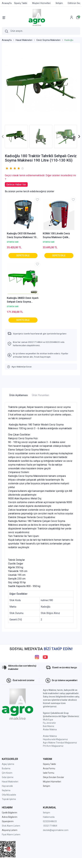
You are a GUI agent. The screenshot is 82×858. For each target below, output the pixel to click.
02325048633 (50, 821)
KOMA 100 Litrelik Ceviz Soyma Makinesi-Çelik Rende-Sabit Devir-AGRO (57, 235)
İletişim (46, 812)
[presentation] (3, 136)
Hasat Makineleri (10, 781)
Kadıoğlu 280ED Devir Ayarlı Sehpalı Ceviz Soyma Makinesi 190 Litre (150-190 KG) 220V (23, 300)
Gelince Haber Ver (16, 184)
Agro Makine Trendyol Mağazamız (60, 742)
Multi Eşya (48, 719)
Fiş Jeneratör (49, 723)
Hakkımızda (49, 817)
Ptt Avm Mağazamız (53, 746)
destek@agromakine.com (55, 830)
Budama (6, 768)
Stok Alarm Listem (11, 826)
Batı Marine (48, 726)
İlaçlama (6, 790)
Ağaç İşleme (8, 764)
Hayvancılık (7, 786)
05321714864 (50, 826)
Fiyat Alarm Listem (11, 834)
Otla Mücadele (9, 795)
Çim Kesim (7, 773)
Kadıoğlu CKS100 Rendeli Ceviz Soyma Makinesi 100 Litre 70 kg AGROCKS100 (22, 235)
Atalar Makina (50, 729)
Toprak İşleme (9, 799)
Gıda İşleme (7, 777)
